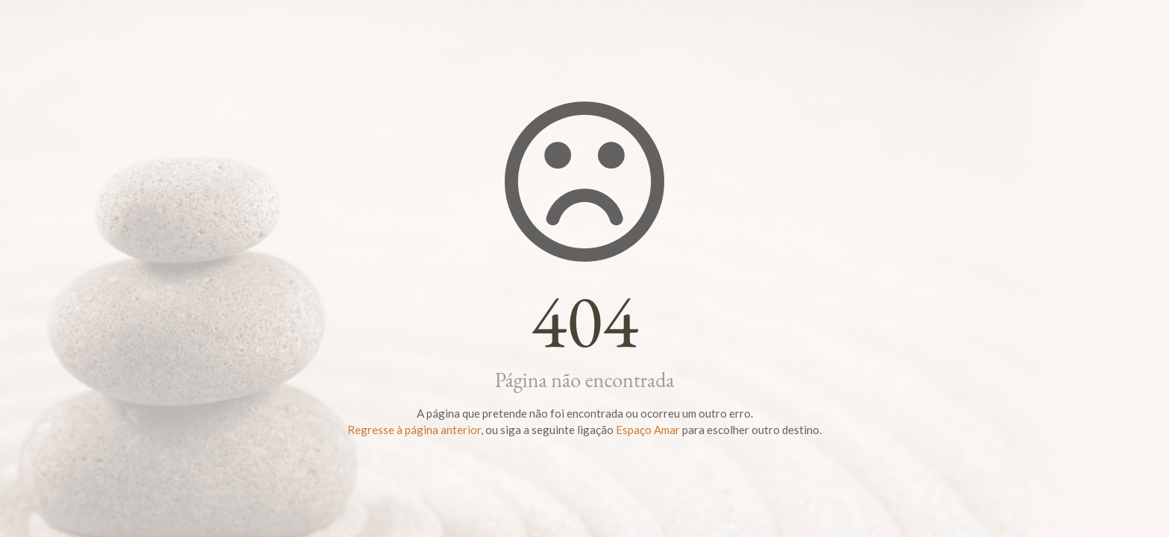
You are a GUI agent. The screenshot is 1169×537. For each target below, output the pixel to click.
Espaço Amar (648, 429)
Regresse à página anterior (414, 429)
